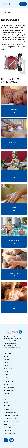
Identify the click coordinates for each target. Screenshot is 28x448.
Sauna (6, 356)
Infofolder (7, 393)
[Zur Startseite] (6, 4)
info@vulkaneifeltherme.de (12, 348)
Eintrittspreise (8, 384)
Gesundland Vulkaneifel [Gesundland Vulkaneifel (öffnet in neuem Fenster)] (11, 415)
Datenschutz (7, 427)
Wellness (6, 359)
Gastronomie (8, 410)
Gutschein (7, 365)
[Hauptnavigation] (23, 4)
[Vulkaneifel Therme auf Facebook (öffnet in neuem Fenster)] (6, 440)
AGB (5, 424)
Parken (6, 377)
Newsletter (7, 405)
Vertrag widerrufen (9, 433)
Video (5, 396)
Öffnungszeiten (8, 381)
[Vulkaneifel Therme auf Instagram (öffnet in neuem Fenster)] (11, 440)
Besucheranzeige (9, 387)
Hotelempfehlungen (10, 412)
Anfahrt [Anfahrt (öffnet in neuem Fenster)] (6, 374)
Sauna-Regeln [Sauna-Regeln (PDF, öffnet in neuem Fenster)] (8, 390)
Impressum (7, 430)
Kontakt (6, 402)
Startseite (3, 12)
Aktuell (6, 371)
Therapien (7, 362)
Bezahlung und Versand (11, 421)
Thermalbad (7, 353)
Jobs (5, 399)
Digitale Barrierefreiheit (11, 418)
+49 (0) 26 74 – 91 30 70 (14, 345)
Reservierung (8, 368)
